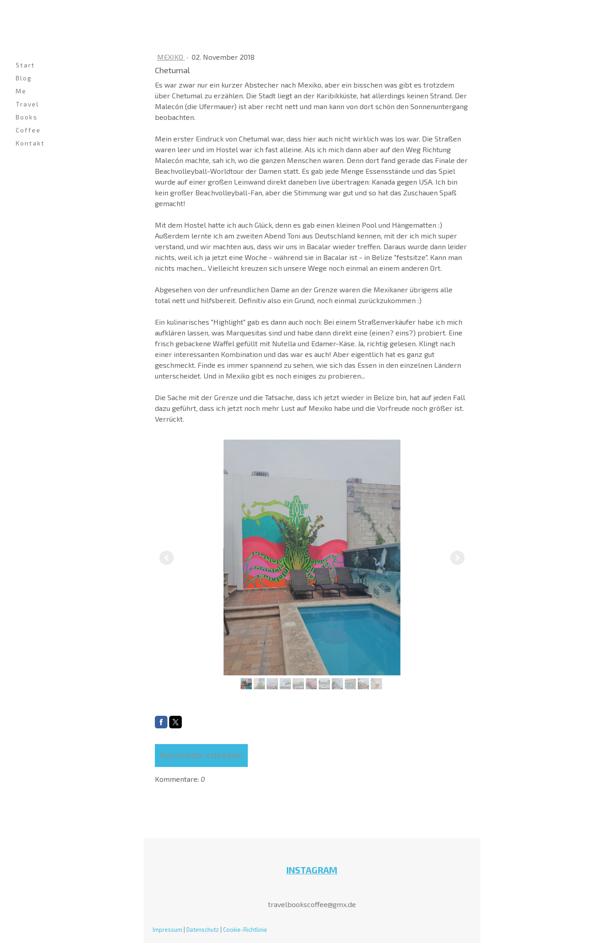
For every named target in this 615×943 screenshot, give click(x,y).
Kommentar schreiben (201, 755)
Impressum (167, 929)
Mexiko (171, 57)
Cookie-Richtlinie (245, 929)
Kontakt (30, 143)
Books (27, 117)
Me (21, 91)
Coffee (28, 130)
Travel (27, 104)
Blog (24, 78)
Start (25, 65)
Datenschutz (202, 929)
